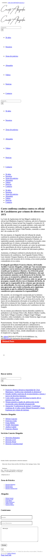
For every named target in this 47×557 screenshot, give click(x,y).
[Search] (2, 229)
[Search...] (11, 226)
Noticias (8, 537)
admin (6, 535)
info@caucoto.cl (20, 2)
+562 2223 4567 (12, 2)
